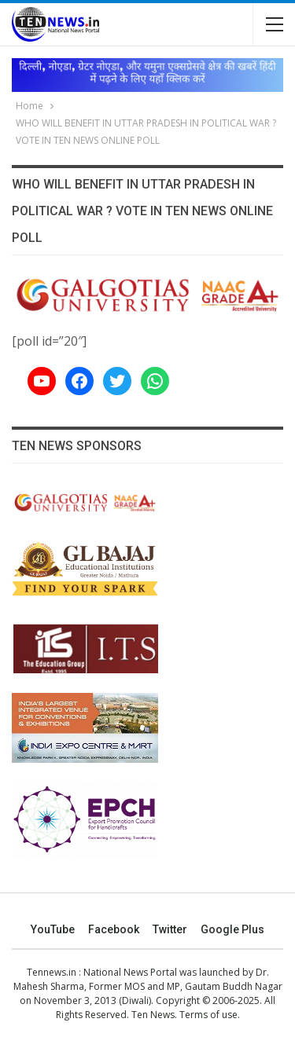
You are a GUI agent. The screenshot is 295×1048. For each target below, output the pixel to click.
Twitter (170, 929)
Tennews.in (51, 972)
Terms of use (208, 1014)
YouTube (53, 929)
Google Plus (232, 929)
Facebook (113, 929)
